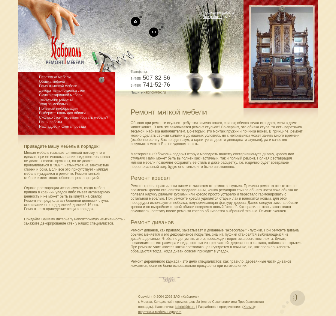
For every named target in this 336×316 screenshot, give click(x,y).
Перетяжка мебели (55, 77)
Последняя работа (218, 12)
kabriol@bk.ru (155, 92)
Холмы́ (249, 307)
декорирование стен (57, 223)
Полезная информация (58, 108)
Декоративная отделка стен (62, 90)
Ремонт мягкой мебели (58, 86)
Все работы (212, 17)
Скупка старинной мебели (61, 95)
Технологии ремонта (56, 99)
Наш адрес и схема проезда (62, 126)
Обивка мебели (52, 81)
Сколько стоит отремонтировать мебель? (73, 117)
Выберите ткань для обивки (62, 113)
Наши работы (50, 122)
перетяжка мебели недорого (159, 312)
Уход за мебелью (53, 104)
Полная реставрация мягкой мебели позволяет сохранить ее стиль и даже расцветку (211, 160)
